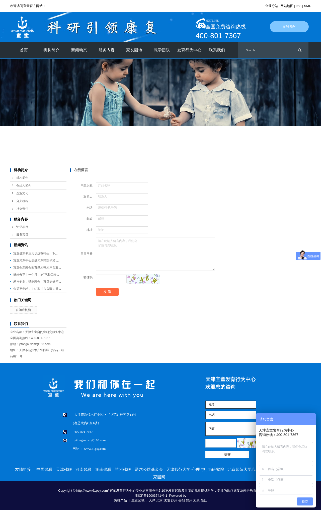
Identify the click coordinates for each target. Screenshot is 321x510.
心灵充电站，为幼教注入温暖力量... (37, 288)
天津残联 (64, 469)
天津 (152, 500)
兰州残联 (123, 469)
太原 (196, 500)
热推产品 (120, 500)
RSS (298, 6)
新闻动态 (79, 50)
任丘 (204, 500)
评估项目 (22, 227)
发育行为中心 (189, 50)
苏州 (174, 500)
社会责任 (22, 209)
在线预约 (289, 27)
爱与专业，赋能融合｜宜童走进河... (37, 281)
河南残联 (83, 469)
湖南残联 (103, 469)
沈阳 (167, 500)
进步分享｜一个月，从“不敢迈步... (36, 274)
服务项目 (22, 234)
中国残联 (44, 469)
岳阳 (181, 500)
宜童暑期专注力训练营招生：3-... (35, 253)
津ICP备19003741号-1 (151, 495)
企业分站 (271, 6)
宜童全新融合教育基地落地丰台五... (37, 267)
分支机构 (22, 201)
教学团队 (162, 50)
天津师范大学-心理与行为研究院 (195, 469)
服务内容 (107, 50)
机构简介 (51, 50)
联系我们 (217, 50)
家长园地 (134, 50)
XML (307, 6)
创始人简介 (23, 185)
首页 (24, 50)
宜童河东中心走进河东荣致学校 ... (36, 260)
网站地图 (286, 6)
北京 (159, 500)
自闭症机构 (23, 310)
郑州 (189, 500)
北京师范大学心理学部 (247, 469)
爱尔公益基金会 (149, 469)
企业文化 (22, 193)
